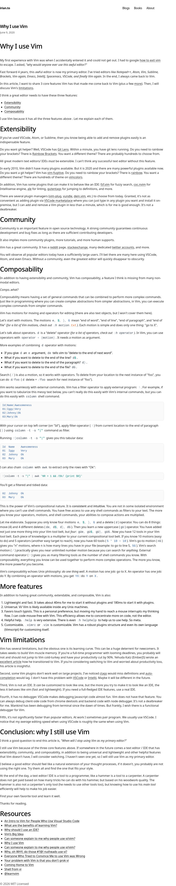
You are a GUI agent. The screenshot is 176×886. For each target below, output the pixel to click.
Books (138, 8)
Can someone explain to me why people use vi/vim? (39, 839)
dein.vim (79, 196)
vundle (67, 196)
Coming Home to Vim (19, 865)
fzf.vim (105, 184)
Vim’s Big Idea (13, 834)
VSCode (78, 678)
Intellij (92, 678)
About (150, 8)
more (138, 84)
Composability (14, 111)
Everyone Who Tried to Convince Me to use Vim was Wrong (44, 856)
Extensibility (12, 103)
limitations (26, 88)
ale (29, 189)
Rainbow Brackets (44, 154)
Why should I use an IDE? (21, 830)
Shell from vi (12, 869)
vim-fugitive (55, 173)
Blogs (126, 8)
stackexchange (77, 247)
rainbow (136, 173)
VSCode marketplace (58, 201)
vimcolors (75, 177)
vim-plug (55, 196)
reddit (54, 247)
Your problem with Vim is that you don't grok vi (36, 860)
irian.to (5, 8)
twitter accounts (123, 247)
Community (12, 107)
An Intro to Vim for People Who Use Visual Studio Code (41, 821)
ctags (103, 673)
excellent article (10, 662)
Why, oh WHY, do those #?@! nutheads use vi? (35, 852)
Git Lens (63, 149)
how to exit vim (150, 60)
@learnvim (11, 874)
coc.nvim (140, 184)
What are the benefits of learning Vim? (30, 825)
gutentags (54, 189)
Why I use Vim (14, 843)
